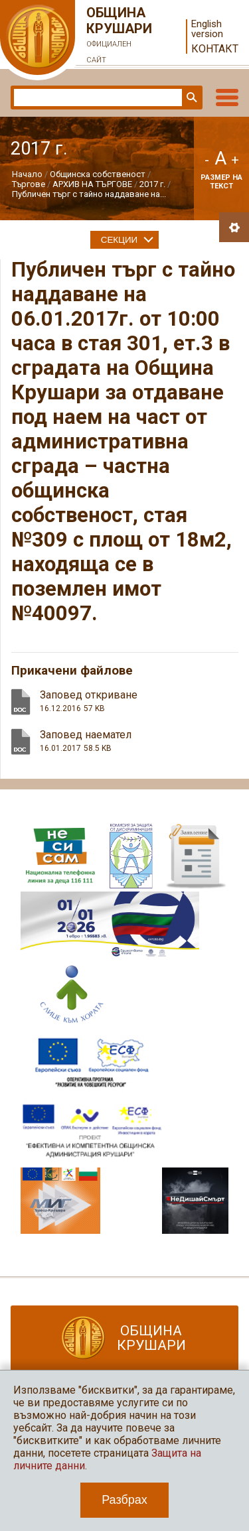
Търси (190, 97)
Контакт (214, 49)
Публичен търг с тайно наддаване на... (89, 194)
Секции (119, 240)
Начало (27, 174)
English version (207, 29)
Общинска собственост (97, 174)
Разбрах (124, 1499)
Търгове (28, 184)
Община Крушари (119, 36)
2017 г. (152, 184)
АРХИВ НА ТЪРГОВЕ (92, 184)
